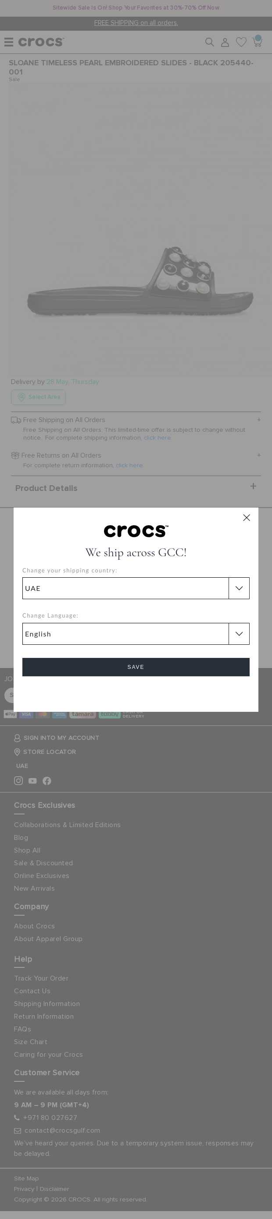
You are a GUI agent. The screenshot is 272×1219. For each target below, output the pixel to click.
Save (135, 667)
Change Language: (50, 615)
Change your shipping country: (70, 570)
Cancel (136, 691)
